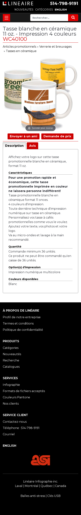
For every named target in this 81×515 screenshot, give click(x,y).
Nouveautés (12, 354)
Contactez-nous (15, 421)
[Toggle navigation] (6, 17)
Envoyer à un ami (23, 136)
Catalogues (11, 366)
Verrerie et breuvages (55, 46)
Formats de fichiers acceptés (24, 391)
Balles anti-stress (32, 496)
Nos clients (11, 403)
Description (14, 145)
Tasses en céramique (21, 51)
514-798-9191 (64, 3)
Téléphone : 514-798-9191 (21, 428)
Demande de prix (57, 136)
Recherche (11, 360)
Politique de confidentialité (23, 330)
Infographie (11, 385)
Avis (32, 145)
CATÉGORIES (44, 9)
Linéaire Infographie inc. (40, 481)
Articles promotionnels (19, 46)
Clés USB (54, 496)
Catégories (10, 348)
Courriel (9, 434)
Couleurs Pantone (16, 397)
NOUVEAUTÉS (23, 9)
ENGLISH (61, 9)
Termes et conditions (18, 323)
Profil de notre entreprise (22, 317)
